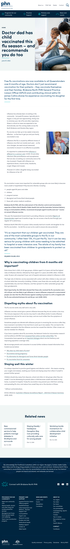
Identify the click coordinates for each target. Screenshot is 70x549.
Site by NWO (64, 542)
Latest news (39, 499)
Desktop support (24, 524)
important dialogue (33, 338)
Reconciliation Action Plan (59, 520)
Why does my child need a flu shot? (18, 350)
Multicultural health (24, 522)
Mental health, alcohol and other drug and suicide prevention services (8, 508)
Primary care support (44, 14)
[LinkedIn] (67, 484)
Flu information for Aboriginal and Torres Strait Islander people (27, 356)
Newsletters (39, 504)
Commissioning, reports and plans (60, 511)
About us (40, 5)
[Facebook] (58, 484)
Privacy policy (48, 542)
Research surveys (24, 518)
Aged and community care (8, 502)
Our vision (56, 502)
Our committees (58, 506)
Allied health (22, 529)
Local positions (23, 513)
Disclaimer (56, 542)
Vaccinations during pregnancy (17, 353)
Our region (56, 499)
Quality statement (37, 542)
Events (38, 502)
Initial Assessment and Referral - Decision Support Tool (25, 509)
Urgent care (22, 516)
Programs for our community (9, 14)
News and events (61, 14)
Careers (55, 515)
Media (55, 5)
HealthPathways (24, 505)
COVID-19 (22, 527)
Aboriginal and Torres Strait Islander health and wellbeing (8, 515)
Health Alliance (57, 523)
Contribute (39, 506)
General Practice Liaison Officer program (26, 502)
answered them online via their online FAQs (39, 336)
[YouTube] (63, 484)
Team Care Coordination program (9, 520)
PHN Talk (48, 5)
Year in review (57, 517)
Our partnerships (58, 508)
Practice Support (27, 14)
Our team (56, 504)
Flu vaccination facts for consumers (18, 359)
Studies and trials (24, 520)
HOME (4, 27)
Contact (61, 5)
